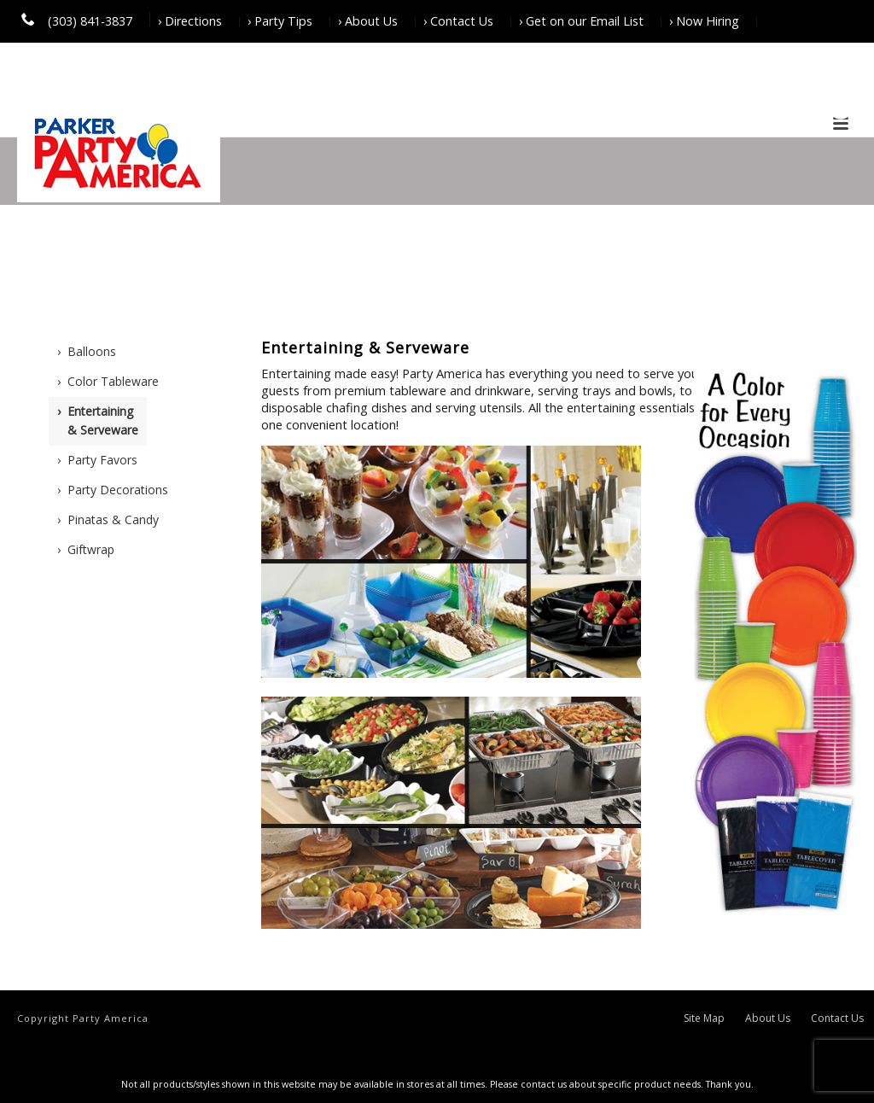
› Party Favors (97, 460)
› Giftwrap (85, 549)
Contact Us (837, 1018)
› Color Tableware (108, 381)
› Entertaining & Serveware (97, 421)
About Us (767, 1018)
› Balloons (86, 351)
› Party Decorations (112, 489)
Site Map (704, 1018)
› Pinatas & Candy (108, 519)
